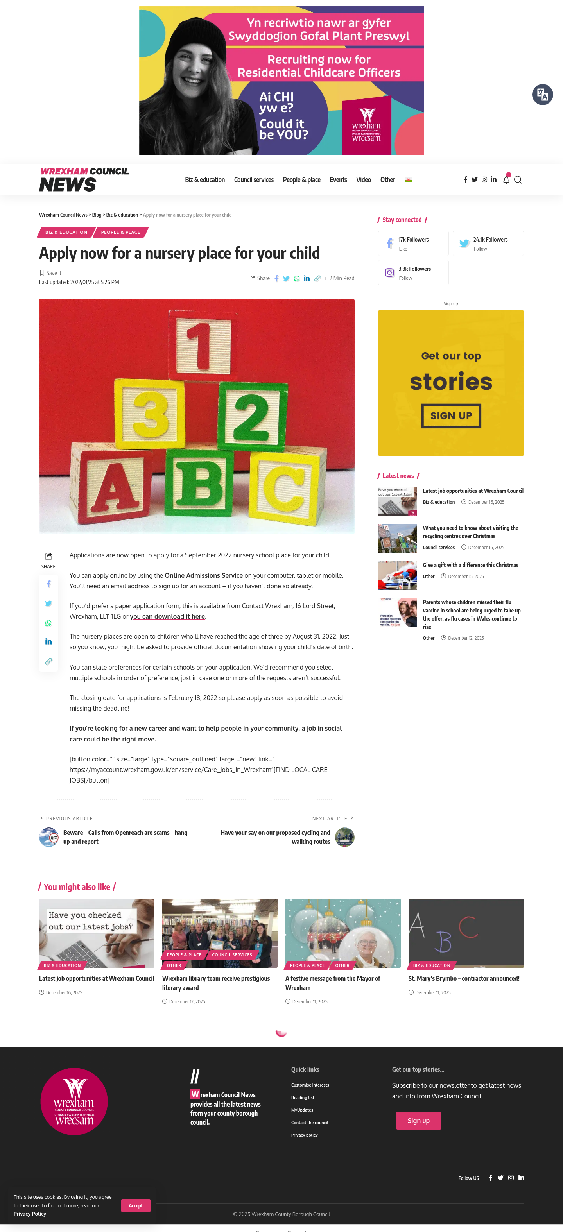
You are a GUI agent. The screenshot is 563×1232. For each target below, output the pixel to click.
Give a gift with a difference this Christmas (470, 559)
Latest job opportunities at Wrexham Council (473, 485)
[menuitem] (408, 179)
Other (429, 570)
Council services (439, 541)
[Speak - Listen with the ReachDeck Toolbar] (542, 94)
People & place (120, 232)
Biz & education (66, 232)
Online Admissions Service (204, 575)
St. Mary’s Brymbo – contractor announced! (464, 978)
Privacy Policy (30, 1214)
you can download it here (167, 616)
